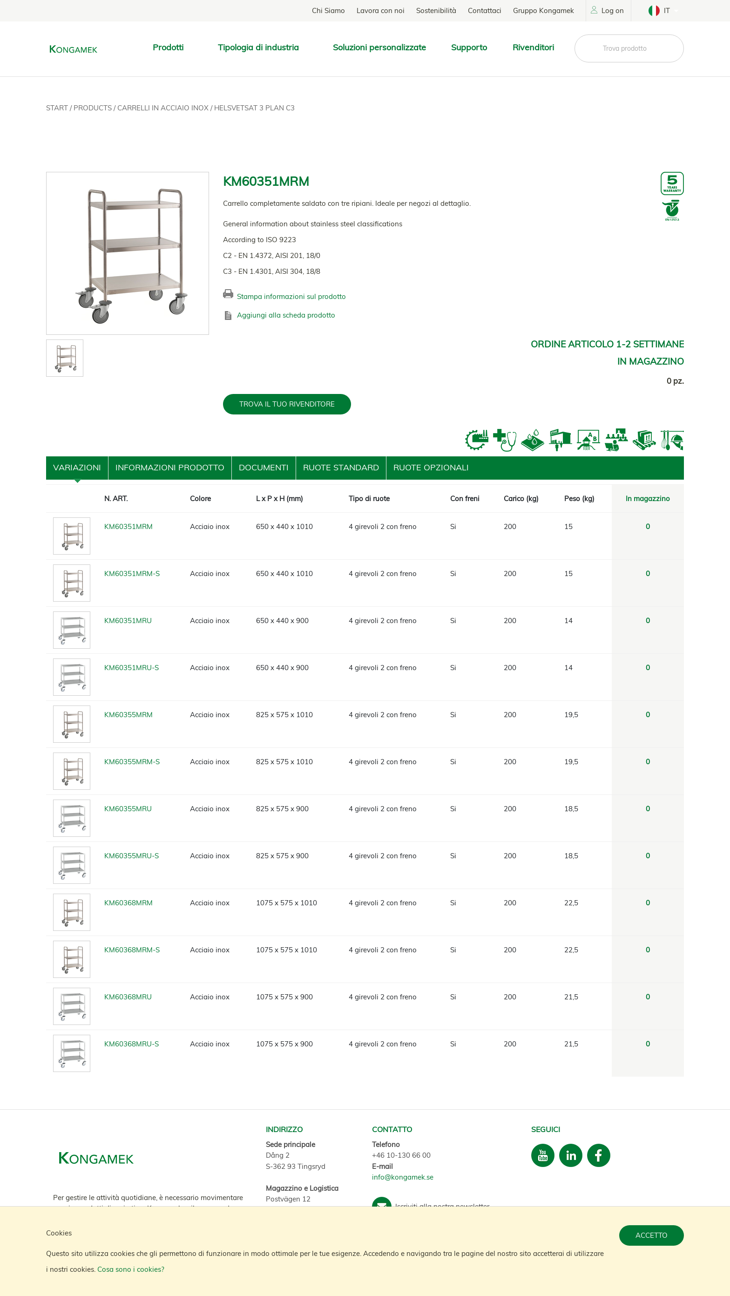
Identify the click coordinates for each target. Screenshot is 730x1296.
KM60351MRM (128, 526)
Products (94, 107)
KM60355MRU (128, 808)
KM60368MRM (128, 902)
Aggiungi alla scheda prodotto (286, 315)
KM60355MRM (128, 714)
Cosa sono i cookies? (130, 1269)
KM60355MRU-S (131, 855)
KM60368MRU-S (131, 1043)
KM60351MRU (128, 620)
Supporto (469, 47)
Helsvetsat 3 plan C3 (254, 107)
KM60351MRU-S (131, 667)
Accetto (651, 1235)
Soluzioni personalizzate (379, 47)
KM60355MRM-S (132, 761)
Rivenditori (533, 47)
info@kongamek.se (402, 1177)
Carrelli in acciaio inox (163, 107)
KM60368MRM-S (132, 949)
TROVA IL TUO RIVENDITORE (287, 404)
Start (58, 107)
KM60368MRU (128, 996)
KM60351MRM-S (132, 573)
